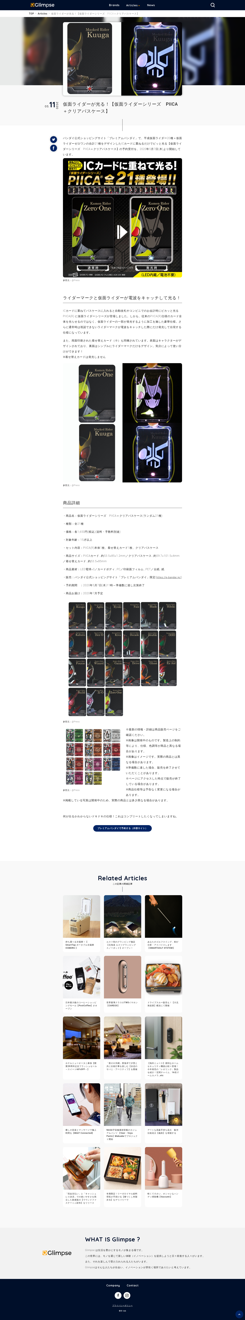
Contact (133, 1291)
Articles (134, 5)
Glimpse (44, 6)
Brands (117, 5)
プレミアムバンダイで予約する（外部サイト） (122, 833)
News (153, 5)
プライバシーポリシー (122, 1311)
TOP (31, 13)
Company (113, 1291)
